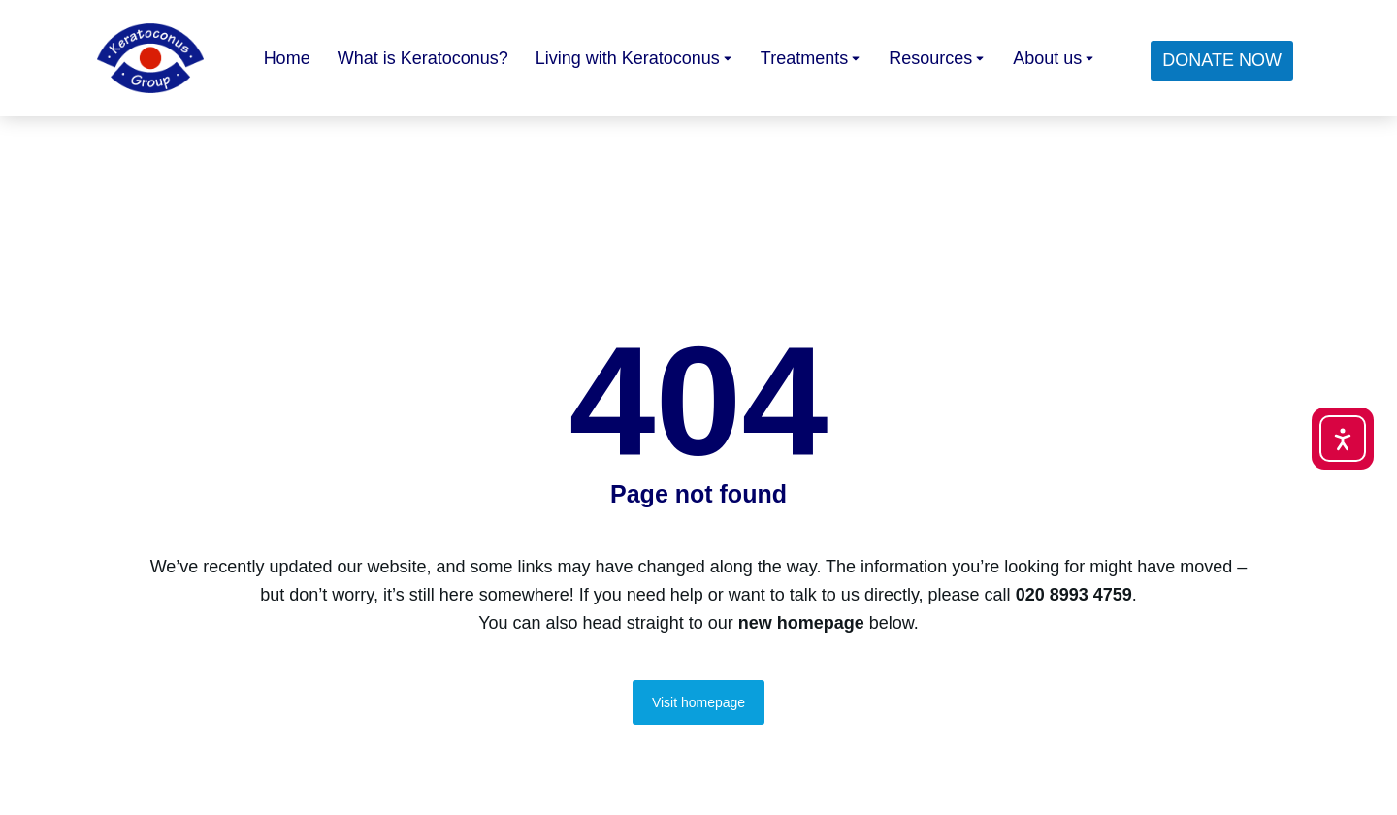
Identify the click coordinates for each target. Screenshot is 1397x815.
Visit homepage (698, 702)
